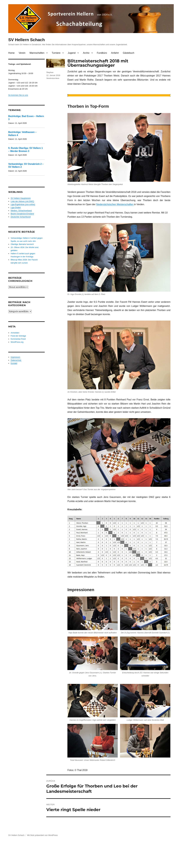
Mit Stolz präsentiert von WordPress (42, 835)
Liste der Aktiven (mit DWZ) (22, 201)
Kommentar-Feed (18, 339)
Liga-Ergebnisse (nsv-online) (23, 204)
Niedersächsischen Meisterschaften (114, 204)
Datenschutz (16, 360)
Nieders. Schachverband (21, 210)
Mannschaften (36, 53)
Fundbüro (102, 53)
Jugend (72, 53)
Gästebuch (128, 53)
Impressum (15, 357)
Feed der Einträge (18, 336)
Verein (22, 53)
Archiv (86, 53)
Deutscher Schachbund (21, 217)
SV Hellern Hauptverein (21, 198)
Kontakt (14, 363)
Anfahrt (115, 53)
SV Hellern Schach (26, 39)
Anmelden (15, 333)
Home (11, 53)
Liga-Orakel (16, 207)
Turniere (56, 53)
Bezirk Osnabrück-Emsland (22, 214)
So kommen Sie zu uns (18, 95)
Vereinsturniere (52, 78)
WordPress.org (17, 342)
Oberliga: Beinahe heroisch (22, 244)
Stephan (49, 72)
